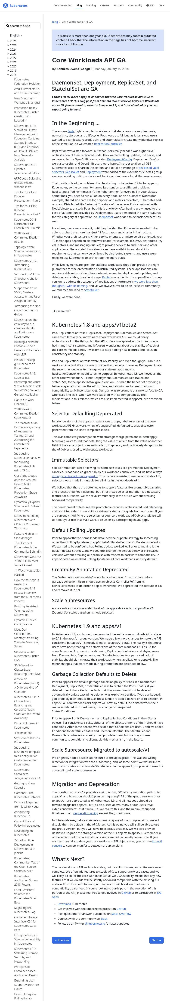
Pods (71, 131)
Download (64, 904)
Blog (55, 22)
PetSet (106, 277)
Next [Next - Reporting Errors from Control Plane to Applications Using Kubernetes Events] (156, 940)
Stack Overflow (121, 914)
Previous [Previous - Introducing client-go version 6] (61, 940)
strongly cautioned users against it (75, 476)
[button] (150, 5)
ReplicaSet (72, 172)
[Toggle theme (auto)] (162, 5)
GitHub (126, 893)
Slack (104, 919)
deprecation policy (85, 813)
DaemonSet (105, 217)
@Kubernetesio (95, 923)
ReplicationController (108, 144)
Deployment (93, 172)
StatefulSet (91, 290)
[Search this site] (22, 25)
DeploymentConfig (119, 159)
